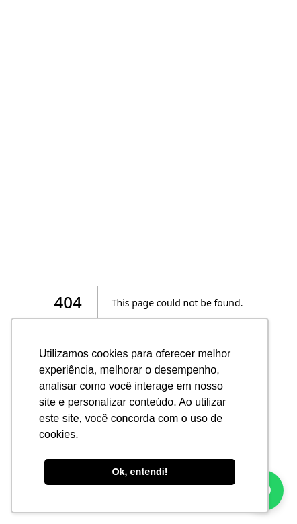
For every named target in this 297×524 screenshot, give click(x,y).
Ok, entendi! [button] (139, 471)
